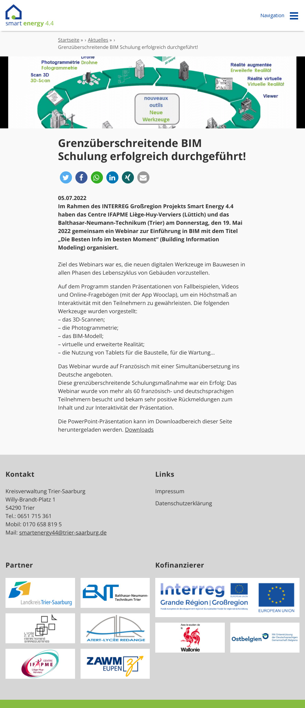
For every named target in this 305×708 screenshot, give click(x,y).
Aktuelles (98, 40)
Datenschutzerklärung (183, 503)
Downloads (139, 429)
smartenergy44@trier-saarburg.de (63, 532)
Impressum (169, 491)
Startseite (69, 40)
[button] (66, 177)
